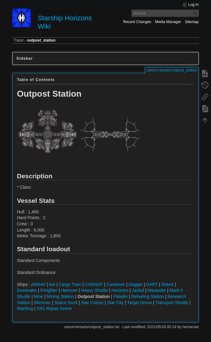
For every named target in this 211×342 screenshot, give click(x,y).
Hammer (69, 290)
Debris (167, 284)
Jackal (138, 290)
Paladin (120, 296)
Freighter (49, 290)
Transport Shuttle (171, 302)
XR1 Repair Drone (54, 308)
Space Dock (66, 302)
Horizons (119, 290)
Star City (115, 302)
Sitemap (192, 22)
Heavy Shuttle (94, 290)
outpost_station (41, 40)
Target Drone (139, 302)
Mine (38, 296)
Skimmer (42, 302)
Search (196, 13)
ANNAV (38, 284)
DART (152, 284)
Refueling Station (147, 296)
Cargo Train (70, 284)
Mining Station (60, 296)
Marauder (157, 290)
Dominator (27, 290)
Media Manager (168, 22)
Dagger (136, 284)
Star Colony (92, 302)
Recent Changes (137, 22)
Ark (52, 284)
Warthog (25, 308)
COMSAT (94, 284)
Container (115, 284)
